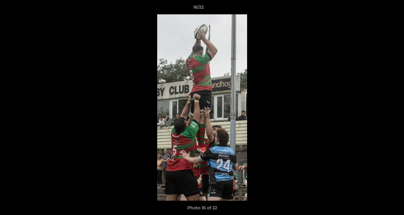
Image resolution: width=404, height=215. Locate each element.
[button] (379, 8)
